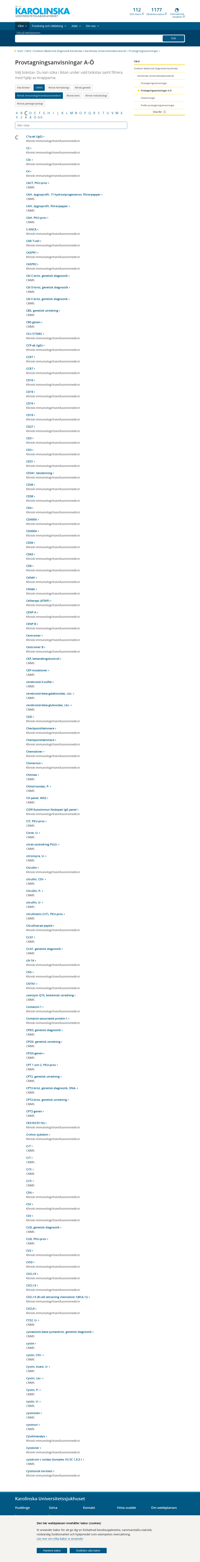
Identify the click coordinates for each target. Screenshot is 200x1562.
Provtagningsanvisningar (143, 51)
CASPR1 (31, 252)
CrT (28, 1146)
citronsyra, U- (35, 856)
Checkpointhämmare (40, 728)
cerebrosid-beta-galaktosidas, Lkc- (49, 693)
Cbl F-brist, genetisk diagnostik (47, 299)
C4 (27, 171)
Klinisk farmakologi (58, 87)
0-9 (40, 117)
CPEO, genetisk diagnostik (43, 1030)
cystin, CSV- (34, 1355)
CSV (28, 1204)
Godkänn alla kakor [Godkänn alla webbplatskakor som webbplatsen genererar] (88, 1550)
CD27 (29, 426)
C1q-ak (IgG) (34, 136)
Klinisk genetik (83, 87)
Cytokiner (32, 1448)
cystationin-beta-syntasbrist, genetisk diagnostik (59, 1332)
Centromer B (34, 647)
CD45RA (31, 519)
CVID (29, 1262)
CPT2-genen (34, 1111)
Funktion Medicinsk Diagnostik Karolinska (57, 51)
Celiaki (30, 577)
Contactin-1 (34, 1007)
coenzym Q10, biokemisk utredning (50, 995)
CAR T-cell (32, 241)
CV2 (28, 1250)
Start (20, 51)
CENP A (31, 612)
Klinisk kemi (73, 95)
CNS (29, 972)
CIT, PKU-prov (35, 821)
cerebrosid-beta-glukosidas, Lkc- (48, 705)
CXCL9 (30, 1308)
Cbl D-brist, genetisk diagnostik (47, 287)
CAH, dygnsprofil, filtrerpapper (47, 206)
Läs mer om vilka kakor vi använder (60, 1539)
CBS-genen (33, 322)
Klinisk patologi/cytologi (30, 103)
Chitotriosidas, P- (37, 786)
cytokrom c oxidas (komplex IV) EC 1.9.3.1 (54, 1459)
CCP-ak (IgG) (34, 345)
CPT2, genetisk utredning (43, 1076)
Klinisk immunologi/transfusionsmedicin (39, 95)
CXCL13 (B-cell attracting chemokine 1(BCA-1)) (57, 1297)
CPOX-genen (34, 1053)
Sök (173, 38)
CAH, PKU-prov (36, 218)
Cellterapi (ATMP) (37, 601)
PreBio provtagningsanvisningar (157, 105)
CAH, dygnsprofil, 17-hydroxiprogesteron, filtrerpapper (63, 194)
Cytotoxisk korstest (39, 1471)
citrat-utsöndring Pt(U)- (42, 844)
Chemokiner (34, 751)
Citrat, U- (32, 833)
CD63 (29, 554)
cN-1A (30, 960)
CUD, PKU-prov (36, 1239)
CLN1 (29, 937)
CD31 (29, 461)
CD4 (29, 508)
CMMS (39, 87)
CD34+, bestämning (39, 473)
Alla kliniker (23, 87)
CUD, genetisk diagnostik (42, 1227)
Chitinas (31, 775)
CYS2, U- (31, 1320)
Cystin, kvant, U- (37, 1366)
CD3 (29, 438)
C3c (28, 160)
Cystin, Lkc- (34, 1378)
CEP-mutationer (36, 670)
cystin (30, 1343)
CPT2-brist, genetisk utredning (46, 1100)
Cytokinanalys (35, 1436)
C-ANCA (31, 229)
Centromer (33, 635)
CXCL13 (31, 1285)
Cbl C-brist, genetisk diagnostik (47, 276)
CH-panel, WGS (36, 798)
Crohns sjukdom (37, 1134)
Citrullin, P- (33, 891)
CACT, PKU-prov (36, 183)
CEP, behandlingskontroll (42, 659)
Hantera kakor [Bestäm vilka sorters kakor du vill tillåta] (52, 1550)
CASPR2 (31, 264)
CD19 (29, 392)
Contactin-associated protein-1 (46, 1018)
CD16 (29, 380)
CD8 (29, 566)
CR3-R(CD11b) (35, 1123)
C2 (27, 148)
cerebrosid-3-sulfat (39, 682)
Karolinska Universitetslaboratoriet (105, 51)
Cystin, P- (32, 1390)
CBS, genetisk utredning (42, 310)
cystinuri (32, 1425)
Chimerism (33, 763)
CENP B (31, 624)
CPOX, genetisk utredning (43, 1042)
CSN (29, 1192)
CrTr (29, 1169)
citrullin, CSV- (35, 879)
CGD (29, 717)
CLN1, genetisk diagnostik (43, 949)
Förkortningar (148, 97)
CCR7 (29, 357)
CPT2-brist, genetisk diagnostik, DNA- (51, 1088)
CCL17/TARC (34, 334)
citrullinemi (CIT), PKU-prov (44, 914)
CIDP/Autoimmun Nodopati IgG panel (51, 809)
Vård (28, 51)
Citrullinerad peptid (39, 925)
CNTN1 (30, 984)
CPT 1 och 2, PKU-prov (41, 1065)
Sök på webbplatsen (30, 38)
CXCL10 (31, 1274)
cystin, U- (32, 1401)
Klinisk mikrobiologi (96, 95)
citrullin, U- (33, 902)
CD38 (29, 484)
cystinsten (33, 1413)
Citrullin (31, 867)
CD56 (29, 543)
